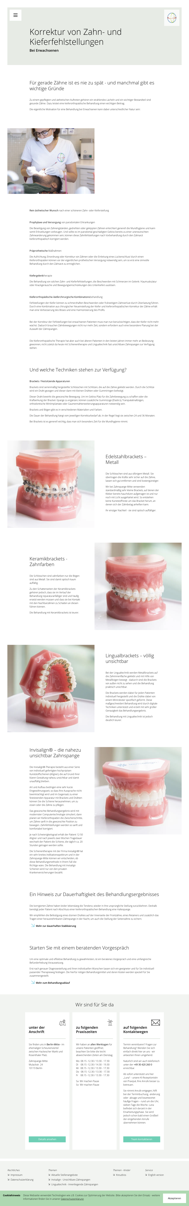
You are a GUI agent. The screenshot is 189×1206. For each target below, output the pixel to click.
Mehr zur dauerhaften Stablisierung (56, 926)
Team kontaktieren (141, 1139)
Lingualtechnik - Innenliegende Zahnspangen (73, 1184)
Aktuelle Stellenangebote (63, 1175)
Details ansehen (47, 1139)
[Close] (174, 1198)
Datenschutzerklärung (20, 1179)
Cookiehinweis (11, 1195)
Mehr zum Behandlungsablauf (53, 982)
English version (154, 1175)
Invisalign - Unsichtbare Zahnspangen (69, 1179)
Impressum (14, 1175)
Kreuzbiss (119, 1175)
